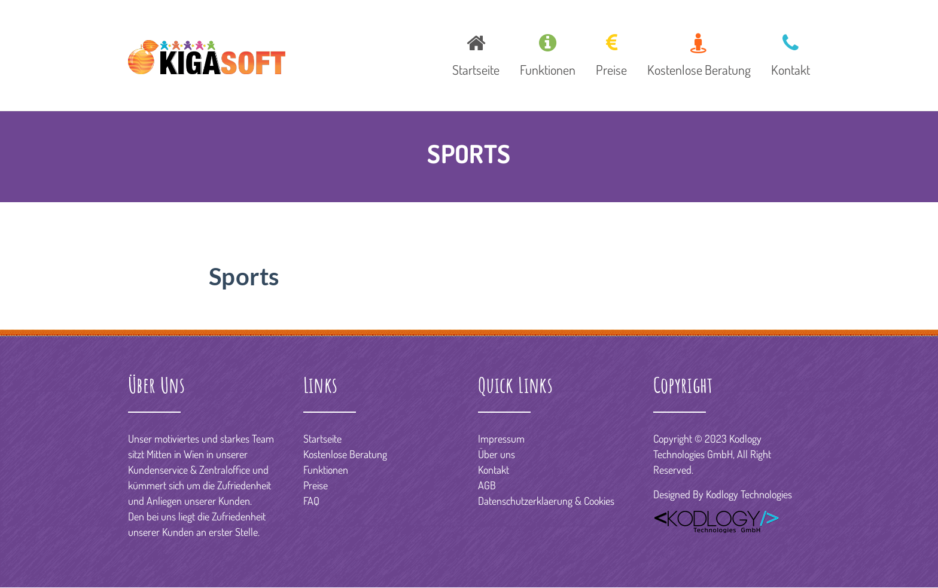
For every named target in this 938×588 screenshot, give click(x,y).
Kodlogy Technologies (749, 494)
